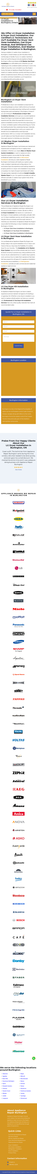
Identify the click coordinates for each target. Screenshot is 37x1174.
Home (2, 16)
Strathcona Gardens (26, 1091)
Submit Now (18, 345)
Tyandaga (23, 1096)
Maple (22, 1074)
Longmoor (5, 1098)
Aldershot (5, 1074)
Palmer (22, 1086)
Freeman (5, 1089)
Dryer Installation (13, 1145)
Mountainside (24, 1079)
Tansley (22, 1093)
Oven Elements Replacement (17, 1140)
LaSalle (4, 1096)
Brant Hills (5, 1079)
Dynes (4, 1084)
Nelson (22, 1081)
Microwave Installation (14, 1147)
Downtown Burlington (8, 1081)
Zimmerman (24, 1098)
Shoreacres (23, 1089)
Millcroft (23, 1076)
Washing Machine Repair (15, 1142)
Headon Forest (6, 1091)
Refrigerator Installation (15, 1149)
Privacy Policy (12, 1152)
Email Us (12, 1162)
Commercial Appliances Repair (17, 1134)
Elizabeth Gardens (7, 1086)
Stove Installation (13, 1151)
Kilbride (5, 1093)
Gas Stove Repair (13, 1136)
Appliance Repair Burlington (28, 1172)
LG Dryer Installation (9, 16)
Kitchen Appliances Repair (16, 1138)
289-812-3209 (13, 1164)
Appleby (5, 1076)
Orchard (23, 1084)
